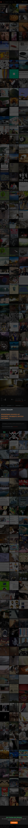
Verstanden (14, 822)
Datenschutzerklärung (16, 820)
